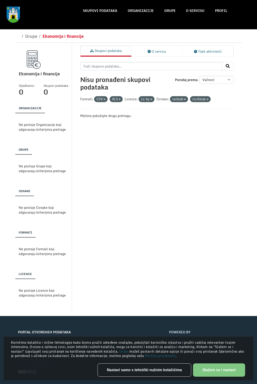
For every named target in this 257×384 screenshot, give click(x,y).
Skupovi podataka (100, 10)
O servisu (195, 10)
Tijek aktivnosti (208, 51)
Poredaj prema (186, 79)
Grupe (170, 10)
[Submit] (228, 66)
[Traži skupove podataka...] (151, 66)
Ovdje (124, 351)
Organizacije (141, 10)
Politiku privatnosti (160, 355)
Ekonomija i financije (63, 36)
